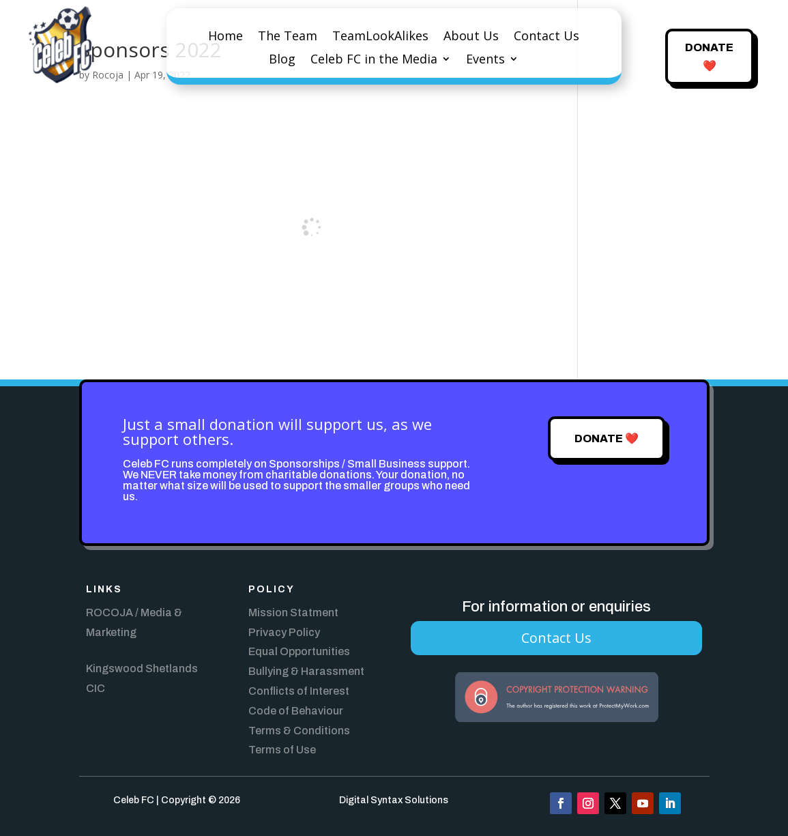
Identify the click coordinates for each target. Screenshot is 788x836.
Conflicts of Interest (298, 691)
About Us (471, 37)
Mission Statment (293, 612)
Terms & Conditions (299, 730)
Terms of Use (282, 749)
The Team (287, 37)
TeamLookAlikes (380, 37)
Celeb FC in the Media (373, 60)
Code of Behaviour (295, 711)
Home (225, 37)
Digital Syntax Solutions (393, 800)
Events (485, 60)
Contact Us (546, 37)
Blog (282, 60)
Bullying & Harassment (306, 671)
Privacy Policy (284, 632)
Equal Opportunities (299, 651)
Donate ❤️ (709, 57)
